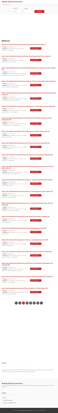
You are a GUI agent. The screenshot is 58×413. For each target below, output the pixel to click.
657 (27, 303)
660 (38, 303)
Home (4, 4)
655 (20, 303)
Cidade (26, 8)
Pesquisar (39, 11)
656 (23, 303)
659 (34, 303)
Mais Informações (35, 48)
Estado (15, 8)
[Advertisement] (29, 26)
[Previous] (16, 303)
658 (31, 303)
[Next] (41, 303)
